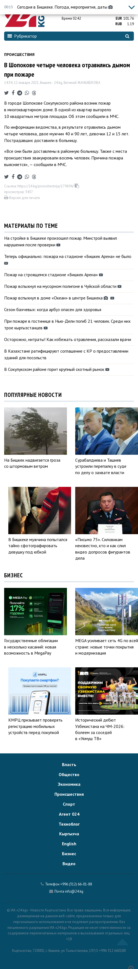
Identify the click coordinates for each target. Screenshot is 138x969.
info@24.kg (74, 891)
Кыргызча (69, 833)
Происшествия (19, 54)
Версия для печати (22, 197)
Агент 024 (69, 814)
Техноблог (69, 824)
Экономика (69, 784)
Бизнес (69, 853)
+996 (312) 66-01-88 (76, 884)
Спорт (69, 804)
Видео (69, 863)
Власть (69, 764)
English (69, 843)
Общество (69, 774)
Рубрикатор (22, 36)
